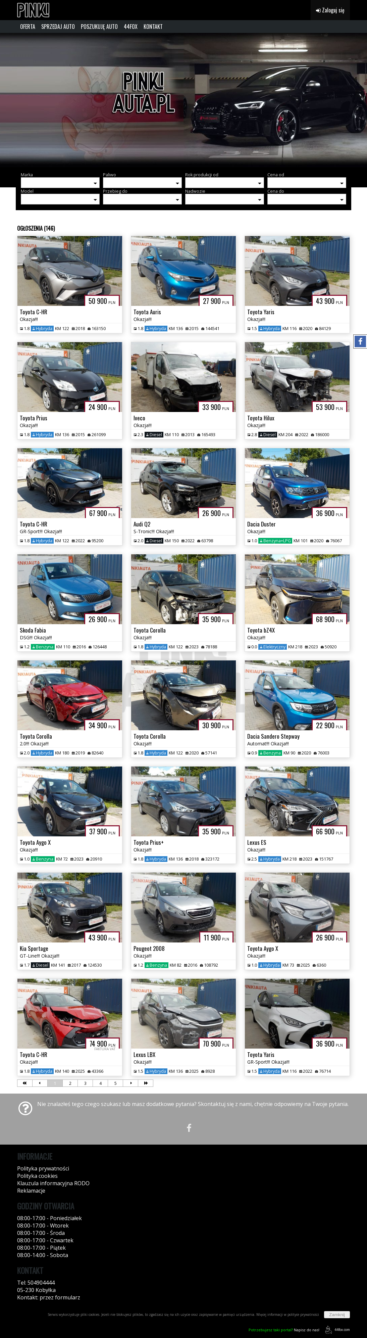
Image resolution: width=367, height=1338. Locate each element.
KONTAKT (153, 26)
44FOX (131, 26)
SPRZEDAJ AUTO (58, 26)
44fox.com (336, 1330)
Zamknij (337, 1314)
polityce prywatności (303, 1314)
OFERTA (27, 26)
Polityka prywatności (43, 1168)
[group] (183, 100)
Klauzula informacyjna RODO (53, 1183)
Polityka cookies (37, 1176)
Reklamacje (31, 1190)
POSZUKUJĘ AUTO (99, 26)
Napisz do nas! (284, 1329)
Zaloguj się (330, 10)
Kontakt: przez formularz (48, 1297)
